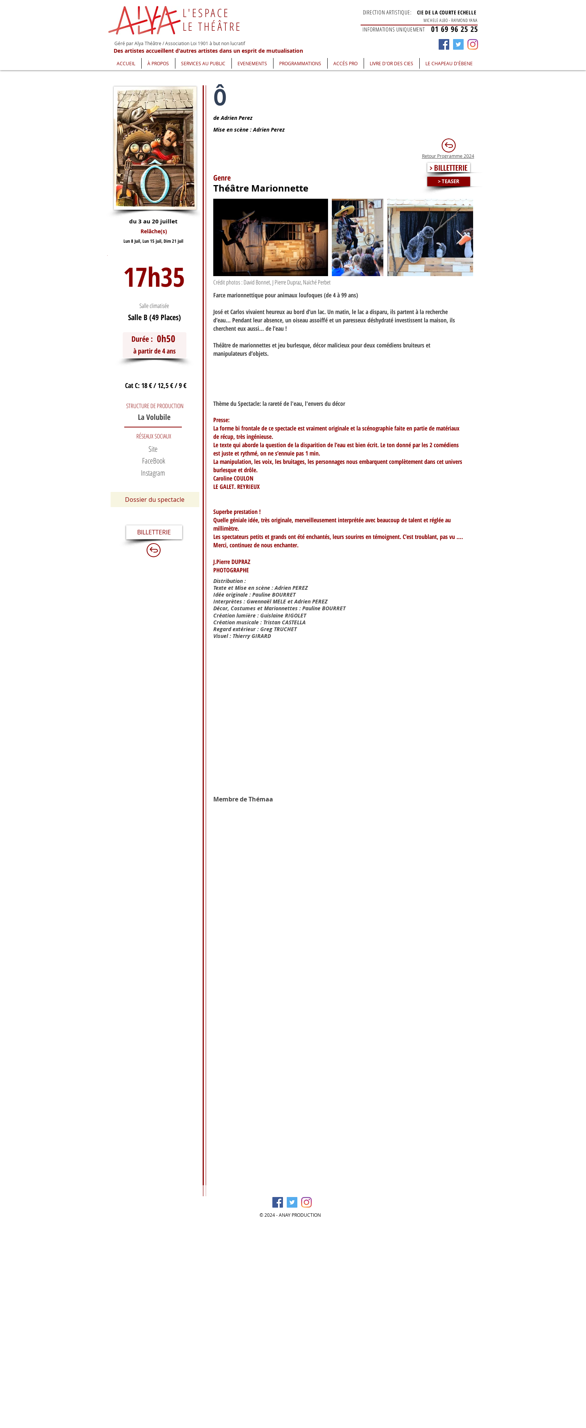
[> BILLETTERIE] (448, 167)
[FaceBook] (153, 460)
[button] (158, 63)
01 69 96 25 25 (454, 29)
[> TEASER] (448, 181)
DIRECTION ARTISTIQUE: (387, 12)
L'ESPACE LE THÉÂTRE (212, 19)
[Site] (153, 449)
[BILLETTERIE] (154, 532)
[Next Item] (460, 237)
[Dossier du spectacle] (155, 499)
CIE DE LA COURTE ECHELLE (447, 12)
